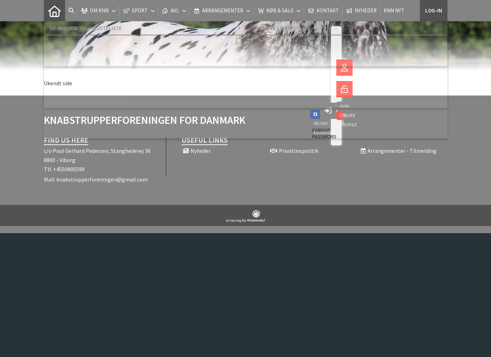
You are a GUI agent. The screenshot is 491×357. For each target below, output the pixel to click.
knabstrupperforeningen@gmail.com (102, 179)
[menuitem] (54, 10)
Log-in (433, 10)
